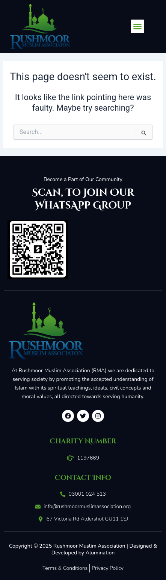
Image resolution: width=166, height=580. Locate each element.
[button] (137, 26)
